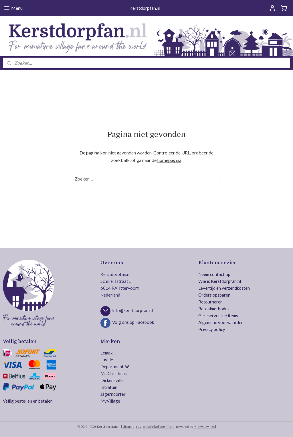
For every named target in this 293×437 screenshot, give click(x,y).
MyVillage (110, 400)
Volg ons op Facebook (133, 322)
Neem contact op (214, 274)
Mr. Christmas (113, 373)
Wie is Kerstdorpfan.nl (219, 281)
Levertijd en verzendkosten (224, 288)
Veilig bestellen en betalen (28, 400)
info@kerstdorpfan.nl (132, 310)
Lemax (106, 352)
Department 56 (115, 366)
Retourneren (210, 301)
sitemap (128, 426)
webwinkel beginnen (158, 426)
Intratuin (108, 387)
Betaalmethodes (213, 308)
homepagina (169, 160)
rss (138, 426)
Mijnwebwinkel (205, 426)
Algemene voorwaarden (220, 322)
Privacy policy (211, 329)
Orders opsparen (214, 294)
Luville (106, 359)
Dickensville (112, 380)
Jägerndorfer (113, 394)
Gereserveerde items (218, 315)
